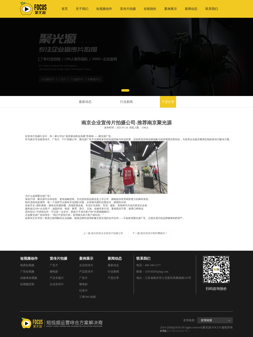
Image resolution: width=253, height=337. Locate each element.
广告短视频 (27, 271)
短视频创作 (104, 9)
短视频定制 (27, 284)
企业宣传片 (57, 284)
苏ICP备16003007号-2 (177, 331)
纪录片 (83, 290)
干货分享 (168, 102)
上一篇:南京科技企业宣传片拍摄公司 (103, 233)
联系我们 (211, 9)
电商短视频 (27, 265)
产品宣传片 (86, 271)
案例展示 (170, 9)
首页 (64, 9)
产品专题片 (57, 277)
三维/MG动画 (87, 296)
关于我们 (82, 9)
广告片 (54, 265)
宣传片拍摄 (128, 9)
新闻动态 (191, 9)
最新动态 (85, 102)
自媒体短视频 (28, 277)
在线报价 (150, 9)
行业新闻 (126, 102)
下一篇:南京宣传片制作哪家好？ (149, 233)
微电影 (54, 271)
